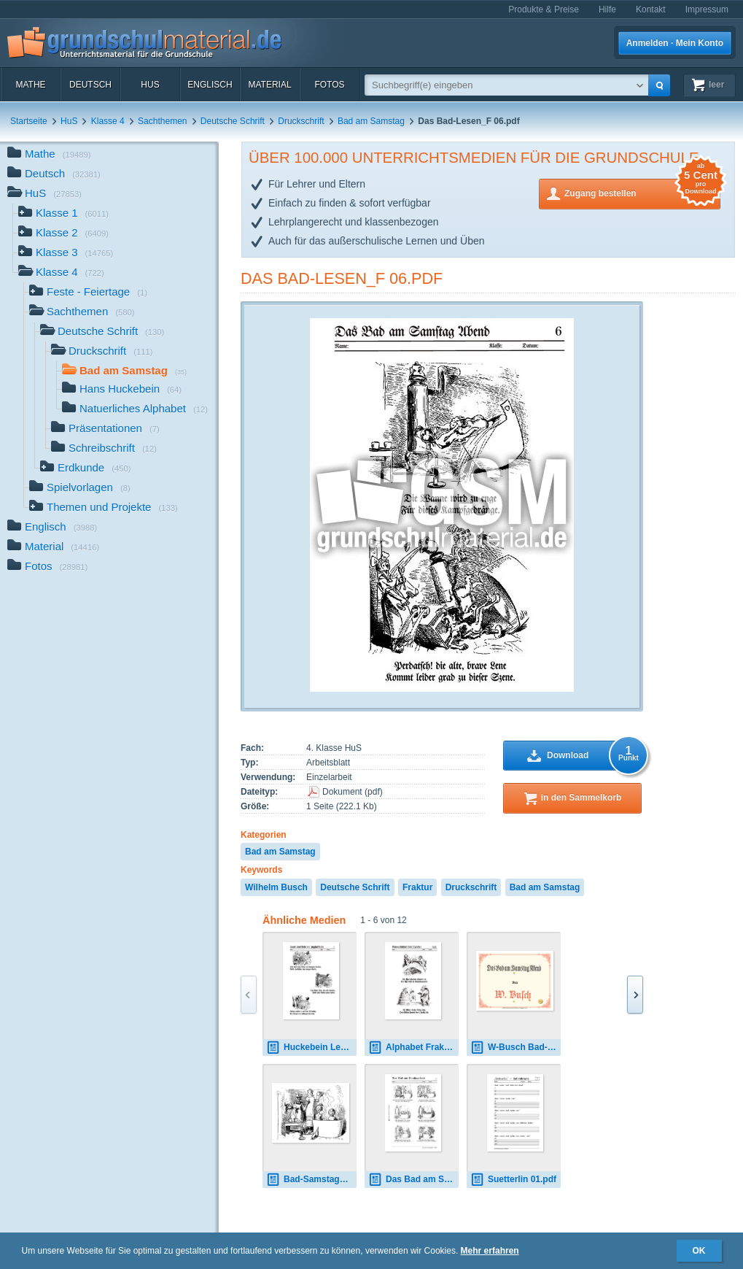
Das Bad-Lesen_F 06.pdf (342, 278)
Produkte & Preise (543, 9)
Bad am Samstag (371, 121)
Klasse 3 (65, 253)
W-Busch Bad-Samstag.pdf (515, 1047)
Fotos (329, 85)
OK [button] (699, 1251)
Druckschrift (301, 121)
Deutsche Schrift (233, 121)
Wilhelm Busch (276, 887)
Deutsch (90, 85)
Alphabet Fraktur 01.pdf (413, 1047)
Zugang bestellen (642, 192)
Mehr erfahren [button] (490, 1251)
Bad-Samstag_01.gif (311, 1180)
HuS (150, 85)
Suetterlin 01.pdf (513, 1180)
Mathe (30, 85)
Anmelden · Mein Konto (674, 43)
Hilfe (607, 9)
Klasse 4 (108, 121)
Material (269, 85)
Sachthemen (162, 121)
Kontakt (651, 9)
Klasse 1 (63, 214)
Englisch (209, 85)
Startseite (28, 121)
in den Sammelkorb (581, 797)
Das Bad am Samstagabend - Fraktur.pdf (413, 1180)
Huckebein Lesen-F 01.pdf (311, 1047)
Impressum (706, 9)
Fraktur (417, 887)
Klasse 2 (63, 234)
